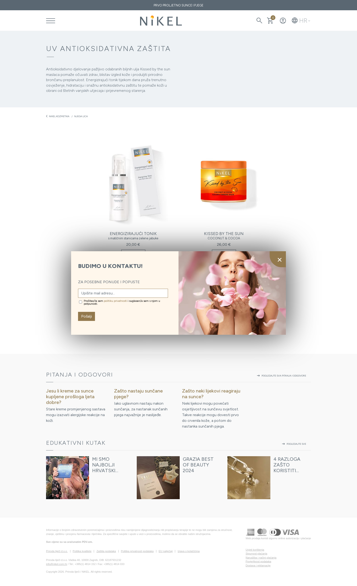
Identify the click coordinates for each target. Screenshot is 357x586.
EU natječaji (166, 551)
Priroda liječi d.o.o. (57, 551)
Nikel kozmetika (57, 116)
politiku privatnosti (115, 301)
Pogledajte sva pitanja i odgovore (281, 375)
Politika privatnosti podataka (137, 551)
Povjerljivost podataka (258, 561)
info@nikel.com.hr (56, 564)
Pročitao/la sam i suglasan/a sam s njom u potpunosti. (122, 302)
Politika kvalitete (82, 551)
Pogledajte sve (293, 444)
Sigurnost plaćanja (256, 553)
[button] (301, 20)
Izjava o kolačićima (189, 551)
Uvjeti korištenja (255, 549)
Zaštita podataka (106, 551)
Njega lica (81, 116)
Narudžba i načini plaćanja (261, 557)
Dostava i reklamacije (258, 565)
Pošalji (86, 316)
